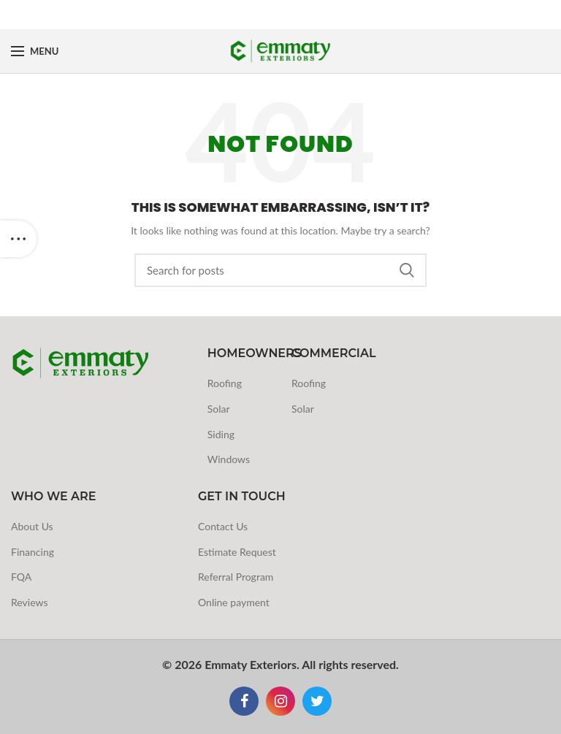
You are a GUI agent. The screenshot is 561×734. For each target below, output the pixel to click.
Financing (32, 552)
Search (407, 270)
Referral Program (235, 576)
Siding (220, 434)
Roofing (224, 383)
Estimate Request (237, 552)
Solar (218, 408)
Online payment (234, 602)
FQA (21, 576)
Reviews (29, 602)
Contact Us (223, 526)
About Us (32, 526)
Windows (228, 459)
